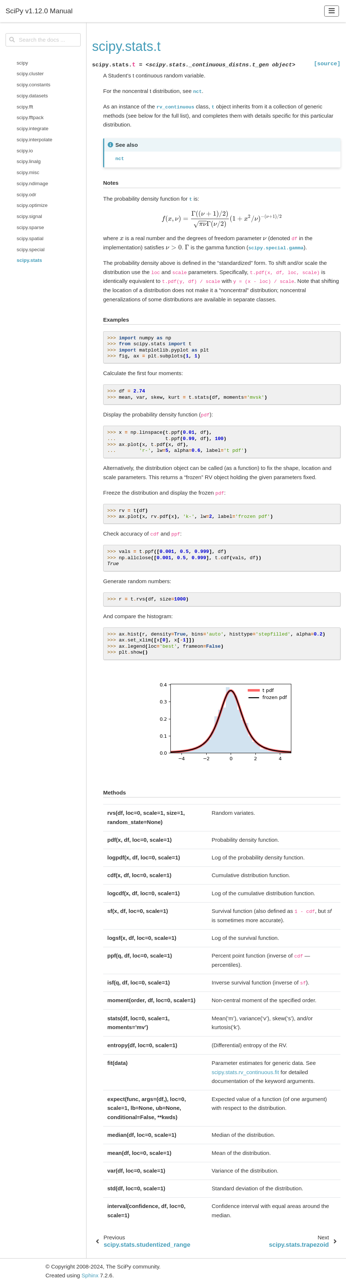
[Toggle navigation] (331, 11)
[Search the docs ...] (43, 39)
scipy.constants (33, 84)
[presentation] (222, 219)
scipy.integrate (32, 128)
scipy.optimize (32, 205)
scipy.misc (28, 172)
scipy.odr (26, 194)
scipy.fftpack (30, 117)
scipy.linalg (29, 161)
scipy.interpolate (34, 139)
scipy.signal (29, 216)
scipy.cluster (30, 73)
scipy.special (31, 249)
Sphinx (90, 1275)
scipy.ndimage (32, 183)
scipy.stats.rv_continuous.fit (245, 1072)
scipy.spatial (30, 238)
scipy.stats (29, 260)
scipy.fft (25, 107)
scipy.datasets (32, 95)
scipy (22, 63)
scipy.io (25, 150)
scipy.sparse (30, 227)
